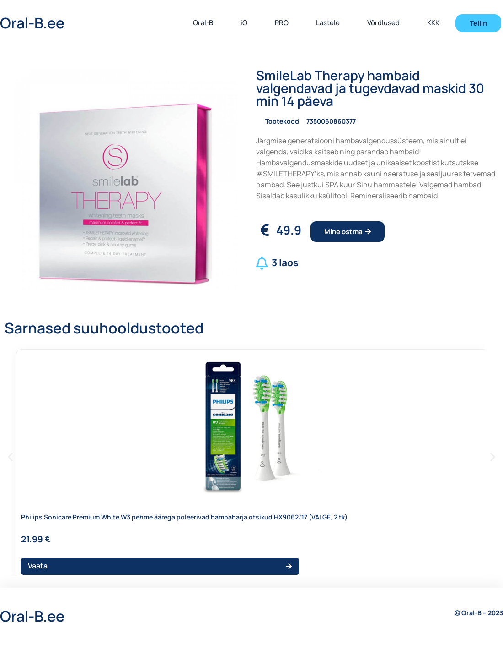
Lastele (328, 22)
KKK (433, 22)
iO (244, 22)
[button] (10, 457)
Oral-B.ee (32, 23)
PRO (282, 22)
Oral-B (203, 22)
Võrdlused (383, 22)
